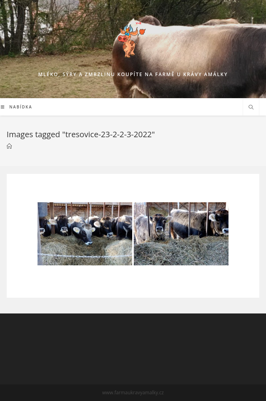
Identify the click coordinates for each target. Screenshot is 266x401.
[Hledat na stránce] (251, 107)
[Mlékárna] (9, 146)
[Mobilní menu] (16, 107)
